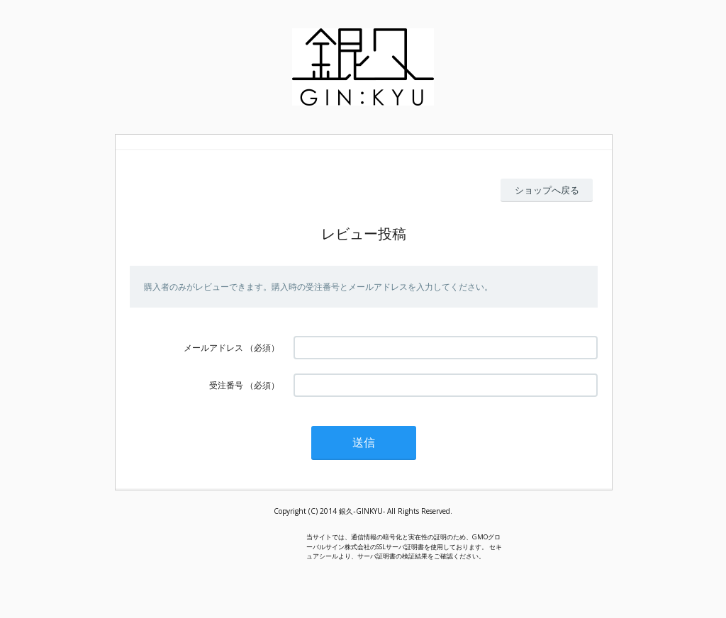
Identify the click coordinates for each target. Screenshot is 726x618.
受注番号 (226, 385)
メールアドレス (213, 348)
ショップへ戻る (547, 190)
